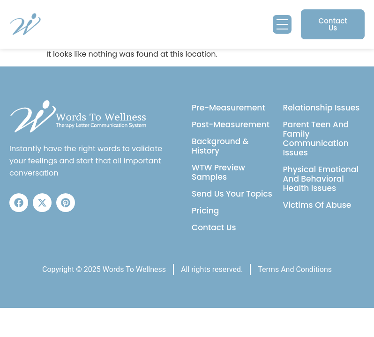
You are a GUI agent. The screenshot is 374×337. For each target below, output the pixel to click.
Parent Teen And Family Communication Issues (316, 138)
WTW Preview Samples (218, 172)
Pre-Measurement (228, 107)
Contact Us (214, 227)
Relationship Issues (321, 107)
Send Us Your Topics (232, 193)
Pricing (205, 210)
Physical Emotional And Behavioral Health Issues (321, 179)
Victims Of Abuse (317, 205)
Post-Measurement (230, 124)
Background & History (220, 146)
